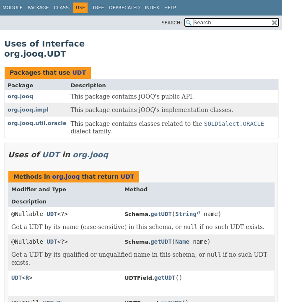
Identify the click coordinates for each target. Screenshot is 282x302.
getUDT (161, 214)
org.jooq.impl (28, 110)
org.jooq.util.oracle (37, 123)
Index (152, 7)
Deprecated (124, 7)
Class (61, 7)
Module (13, 7)
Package (38, 7)
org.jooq (20, 96)
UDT (79, 72)
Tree (98, 7)
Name (182, 241)
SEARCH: (172, 23)
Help (170, 7)
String (186, 214)
